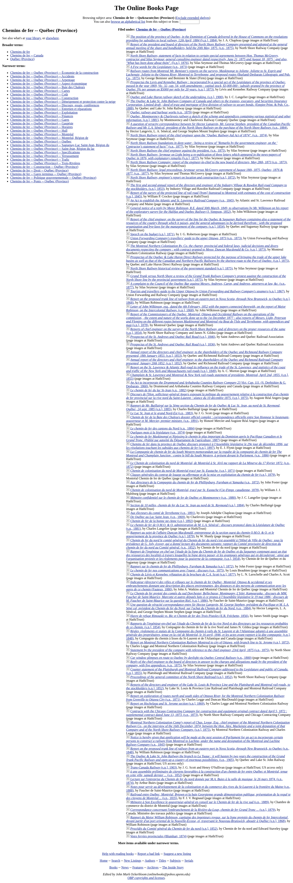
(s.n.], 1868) (207, 819)
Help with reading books (118, 853)
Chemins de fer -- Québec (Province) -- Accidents (42, 76)
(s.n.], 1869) (167, 703)
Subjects (175, 860)
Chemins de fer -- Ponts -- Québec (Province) (39, 181)
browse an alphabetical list (128, 21)
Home (104, 860)
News (125, 867)
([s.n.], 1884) (207, 38)
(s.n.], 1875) (207, 258)
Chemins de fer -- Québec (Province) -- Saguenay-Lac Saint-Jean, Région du (59, 145)
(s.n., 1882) (158, 390)
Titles (162, 860)
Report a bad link (148, 853)
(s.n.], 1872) (182, 177)
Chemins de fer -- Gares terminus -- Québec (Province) (45, 174)
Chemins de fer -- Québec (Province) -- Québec (40, 141)
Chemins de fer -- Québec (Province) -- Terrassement (44, 156)
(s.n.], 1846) (172, 336)
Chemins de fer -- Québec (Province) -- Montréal (41, 134)
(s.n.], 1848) (208, 634)
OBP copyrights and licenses (146, 878)
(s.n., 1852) (204, 544)
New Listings (132, 860)
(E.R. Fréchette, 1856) (189, 616)
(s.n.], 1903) (153, 767)
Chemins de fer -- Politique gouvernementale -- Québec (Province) (53, 177)
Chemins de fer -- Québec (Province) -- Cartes (40, 91)
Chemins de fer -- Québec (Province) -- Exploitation (44, 112)
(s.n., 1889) (199, 802)
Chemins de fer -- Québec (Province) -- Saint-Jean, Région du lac (52, 148)
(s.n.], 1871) (152, 234)
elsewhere (52, 38)
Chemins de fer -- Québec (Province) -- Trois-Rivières (45, 163)
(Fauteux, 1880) (206, 585)
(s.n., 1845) (182, 200)
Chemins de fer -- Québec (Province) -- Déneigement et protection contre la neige (63, 101)
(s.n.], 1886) (207, 597)
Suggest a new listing (177, 853)
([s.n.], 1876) (206, 59)
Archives (153, 867)
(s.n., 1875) (206, 46)
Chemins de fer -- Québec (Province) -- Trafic (39, 159)
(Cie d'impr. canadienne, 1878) (194, 490)
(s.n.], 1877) (183, 574)
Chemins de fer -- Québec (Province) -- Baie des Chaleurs (47, 87)
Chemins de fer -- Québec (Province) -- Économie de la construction (54, 72)
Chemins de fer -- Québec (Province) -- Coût (39, 94)
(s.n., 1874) (198, 135)
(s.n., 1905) (205, 758)
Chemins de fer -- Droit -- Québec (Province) (39, 170)
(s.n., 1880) (183, 497)
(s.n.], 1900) (176, 97)
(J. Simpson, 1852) (207, 209)
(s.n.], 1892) (161, 521)
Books (113, 867)
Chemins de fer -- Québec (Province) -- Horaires (41, 127)
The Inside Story (173, 867)
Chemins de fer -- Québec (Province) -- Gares (39, 119)
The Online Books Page (146, 7)
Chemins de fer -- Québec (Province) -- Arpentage (42, 80)
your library (33, 38)
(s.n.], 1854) (208, 223)
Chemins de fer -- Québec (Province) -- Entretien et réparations (51, 109)
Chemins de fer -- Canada (26, 55)
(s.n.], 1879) (202, 474)
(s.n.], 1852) (181, 677)
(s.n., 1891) (162, 513)
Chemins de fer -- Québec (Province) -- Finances (41, 116)
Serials (189, 860)
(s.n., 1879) (161, 112)
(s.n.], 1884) (187, 505)
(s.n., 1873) (158, 67)
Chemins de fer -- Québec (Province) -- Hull (38, 130)
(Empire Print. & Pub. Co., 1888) (208, 104)
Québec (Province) (22, 59)
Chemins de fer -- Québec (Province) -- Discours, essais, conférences (54, 105)
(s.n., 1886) (204, 453)
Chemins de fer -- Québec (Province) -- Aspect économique (48, 83)
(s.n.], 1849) (205, 369)
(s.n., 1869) (157, 517)
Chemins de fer (20, 51)
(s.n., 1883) (161, 413)
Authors (150, 860)
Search (115, 860)
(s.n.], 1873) (206, 85)
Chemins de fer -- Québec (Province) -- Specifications (45, 152)
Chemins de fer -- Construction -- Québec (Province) (44, 167)
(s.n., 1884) (208, 125)
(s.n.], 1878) (207, 319)
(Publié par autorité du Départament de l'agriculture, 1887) (204, 438)
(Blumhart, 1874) (158, 836)
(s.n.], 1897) (207, 445)
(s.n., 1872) (194, 482)
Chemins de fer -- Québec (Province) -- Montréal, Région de (49, 138)
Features (137, 867)
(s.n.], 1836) (172, 344)
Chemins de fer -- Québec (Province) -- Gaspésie (41, 123)
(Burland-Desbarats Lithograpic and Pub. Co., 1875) (208, 74)
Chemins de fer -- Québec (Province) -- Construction (44, 98)
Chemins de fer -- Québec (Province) (161, 29)
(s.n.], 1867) (207, 291)
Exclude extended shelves (192, 18)
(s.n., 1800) (191, 657)
